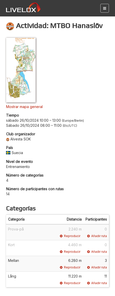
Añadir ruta (97, 236)
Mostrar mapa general (24, 106)
